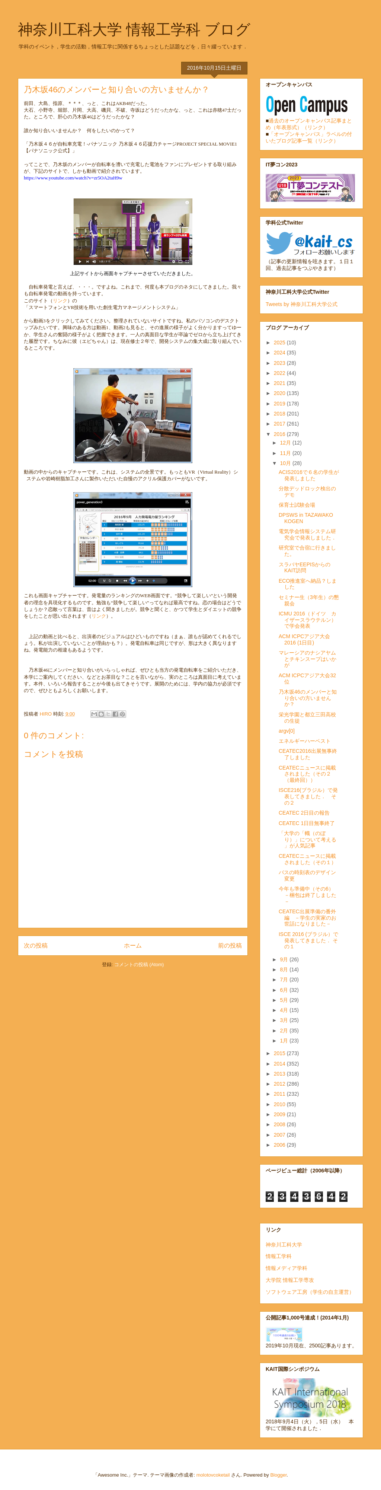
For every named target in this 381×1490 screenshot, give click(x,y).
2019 (280, 404)
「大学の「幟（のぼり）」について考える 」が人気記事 (307, 839)
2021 (280, 383)
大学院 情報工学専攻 (290, 1280)
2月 (284, 1031)
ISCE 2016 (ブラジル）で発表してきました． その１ (308, 940)
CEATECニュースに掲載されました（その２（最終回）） (307, 774)
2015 (280, 1053)
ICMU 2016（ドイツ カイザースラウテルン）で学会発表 (307, 620)
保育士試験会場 (297, 505)
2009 (280, 1114)
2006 (280, 1145)
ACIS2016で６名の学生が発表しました (309, 475)
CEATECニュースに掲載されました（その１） (307, 859)
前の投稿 (230, 945)
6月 (284, 990)
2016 (280, 434)
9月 (284, 959)
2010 (280, 1104)
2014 (280, 1064)
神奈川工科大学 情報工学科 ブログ (134, 29)
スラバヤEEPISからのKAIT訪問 (304, 567)
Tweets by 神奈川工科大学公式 (301, 304)
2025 (280, 343)
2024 (280, 353)
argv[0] (287, 731)
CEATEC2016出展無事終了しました (308, 754)
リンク (60, 300)
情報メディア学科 (286, 1268)
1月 (284, 1041)
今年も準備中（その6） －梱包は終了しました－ (309, 895)
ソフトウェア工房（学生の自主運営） (310, 1292)
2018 (280, 414)
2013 (280, 1074)
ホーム (133, 945)
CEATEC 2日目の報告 (304, 813)
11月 (286, 453)
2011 (280, 1094)
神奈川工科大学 (284, 1245)
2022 (280, 373)
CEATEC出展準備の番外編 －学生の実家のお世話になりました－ (307, 917)
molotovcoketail (213, 1475)
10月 (286, 463)
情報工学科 (279, 1256)
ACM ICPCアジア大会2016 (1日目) (304, 639)
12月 (286, 443)
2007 (280, 1135)
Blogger (278, 1475)
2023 (280, 363)
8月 (284, 969)
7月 (284, 980)
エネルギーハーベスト (305, 741)
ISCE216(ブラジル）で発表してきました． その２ (308, 796)
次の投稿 (36, 945)
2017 (280, 424)
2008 (280, 1124)
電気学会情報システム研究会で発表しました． (307, 534)
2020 (280, 393)
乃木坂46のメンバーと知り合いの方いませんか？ (308, 698)
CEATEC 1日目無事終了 (307, 823)
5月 (284, 1000)
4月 (284, 1010)
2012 (280, 1084)
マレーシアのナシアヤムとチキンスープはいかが (307, 659)
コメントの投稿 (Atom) (139, 964)
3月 (284, 1020)
